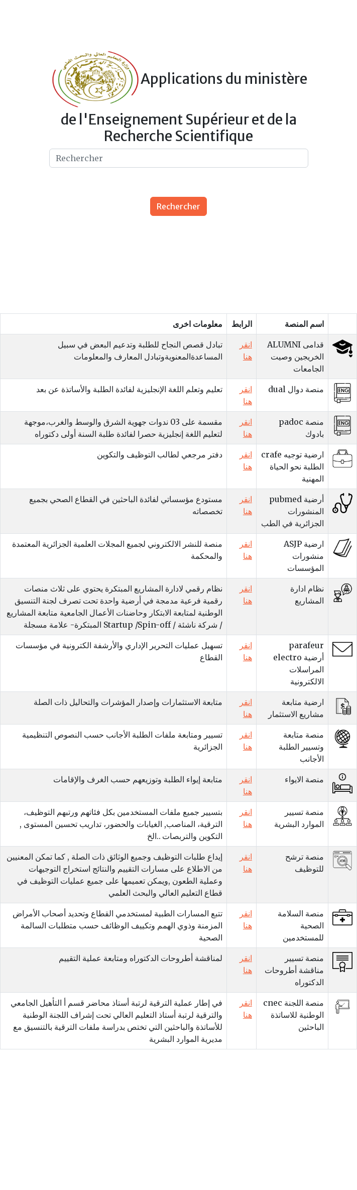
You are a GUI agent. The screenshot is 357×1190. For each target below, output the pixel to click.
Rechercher (178, 206)
